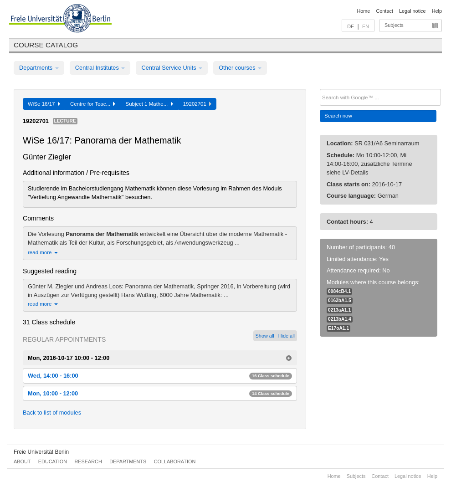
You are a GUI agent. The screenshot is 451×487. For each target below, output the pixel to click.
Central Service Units (171, 67)
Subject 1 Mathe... (149, 104)
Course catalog (46, 45)
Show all (265, 335)
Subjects (394, 25)
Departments (39, 67)
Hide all (286, 335)
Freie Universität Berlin (41, 452)
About (22, 461)
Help (437, 11)
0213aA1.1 (339, 310)
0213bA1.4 (339, 319)
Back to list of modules (52, 412)
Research (88, 461)
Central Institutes (100, 67)
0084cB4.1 (339, 291)
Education (52, 461)
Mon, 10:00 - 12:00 (160, 393)
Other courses (240, 67)
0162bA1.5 (339, 300)
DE (350, 26)
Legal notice (412, 11)
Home (363, 11)
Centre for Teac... (93, 104)
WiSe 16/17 (44, 104)
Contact (384, 11)
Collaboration (175, 461)
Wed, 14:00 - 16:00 (160, 375)
